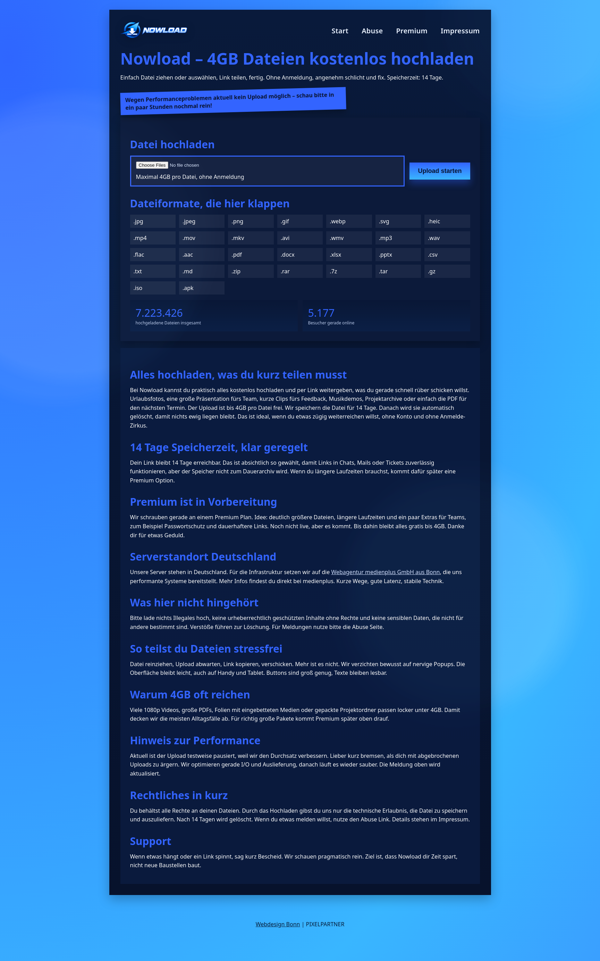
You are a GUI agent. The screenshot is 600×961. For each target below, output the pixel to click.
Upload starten (440, 170)
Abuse (372, 30)
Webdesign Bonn (278, 924)
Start (340, 30)
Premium (412, 30)
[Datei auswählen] (219, 165)
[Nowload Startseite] (154, 31)
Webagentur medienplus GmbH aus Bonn (385, 572)
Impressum (460, 30)
